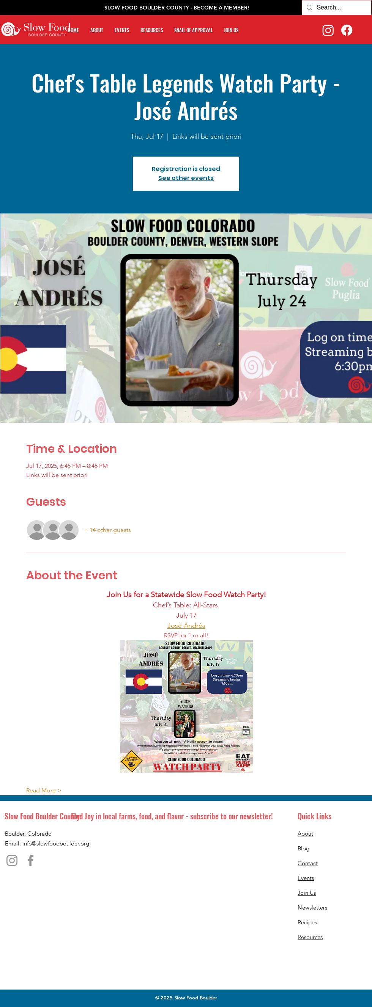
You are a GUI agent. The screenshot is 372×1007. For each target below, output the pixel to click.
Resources (310, 937)
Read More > (43, 790)
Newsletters (312, 907)
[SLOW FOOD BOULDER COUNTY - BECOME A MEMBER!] (177, 8)
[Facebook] (346, 30)
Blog (303, 848)
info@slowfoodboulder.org (55, 843)
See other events (186, 178)
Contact (308, 863)
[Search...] (336, 7)
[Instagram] (328, 30)
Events (306, 878)
